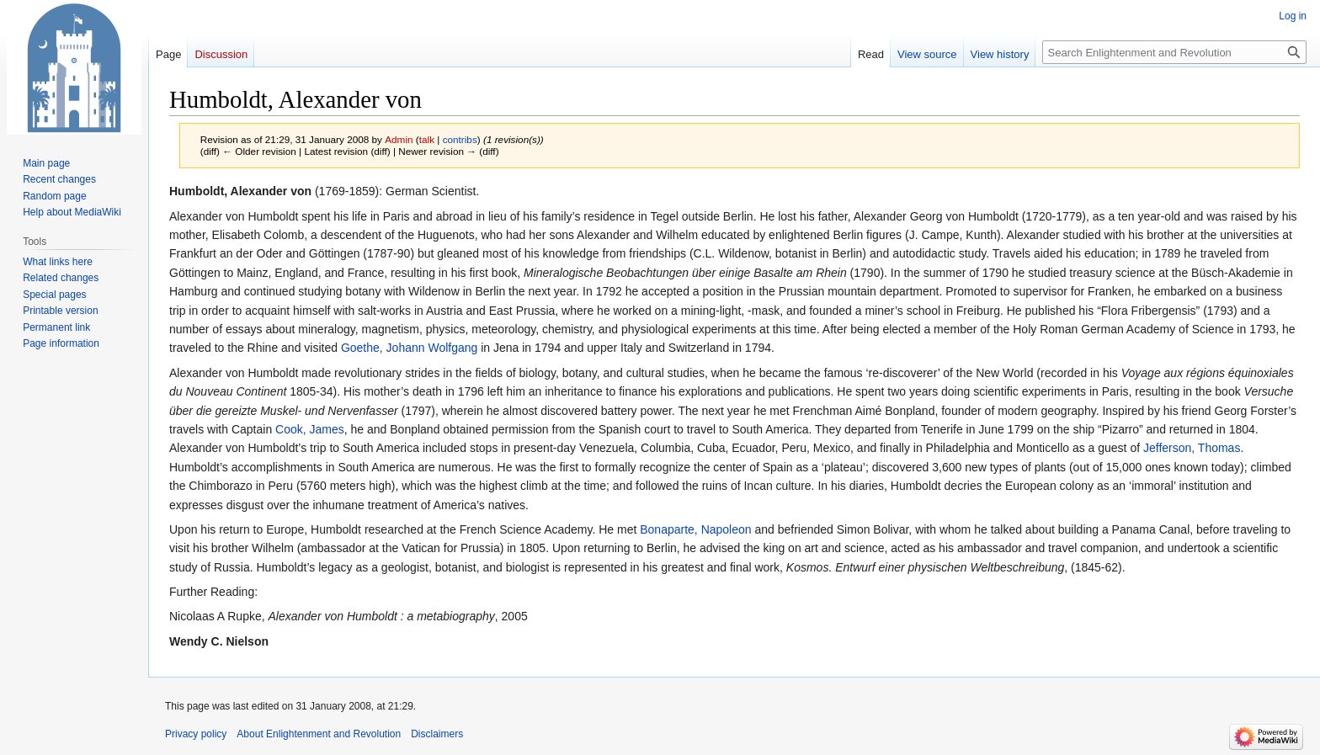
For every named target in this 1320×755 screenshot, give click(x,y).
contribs (460, 139)
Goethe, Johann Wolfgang (409, 347)
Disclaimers (437, 734)
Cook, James (309, 429)
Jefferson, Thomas (1191, 448)
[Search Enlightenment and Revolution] (1174, 52)
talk (426, 139)
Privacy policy (195, 734)
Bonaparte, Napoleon (695, 529)
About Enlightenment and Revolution (319, 734)
